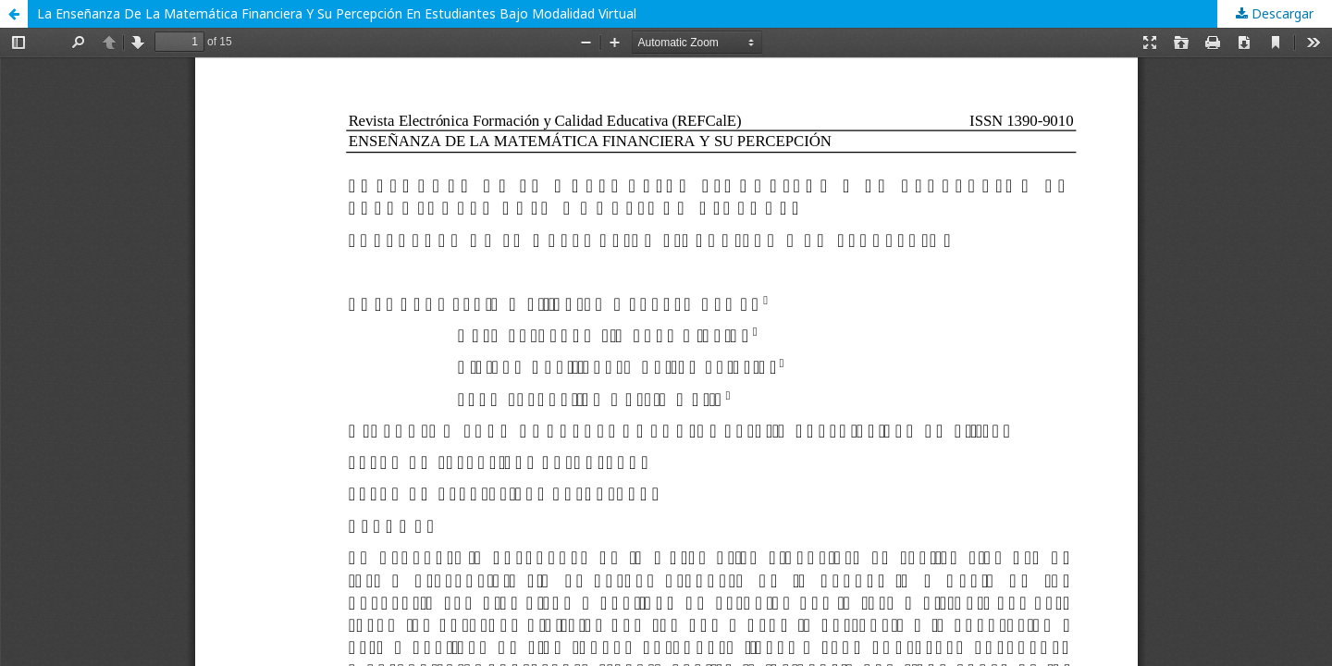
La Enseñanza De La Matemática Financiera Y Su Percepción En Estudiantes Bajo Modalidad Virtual (336, 13)
